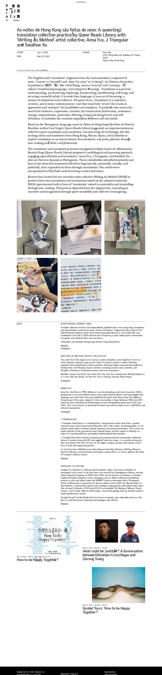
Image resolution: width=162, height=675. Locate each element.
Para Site (16, 12)
